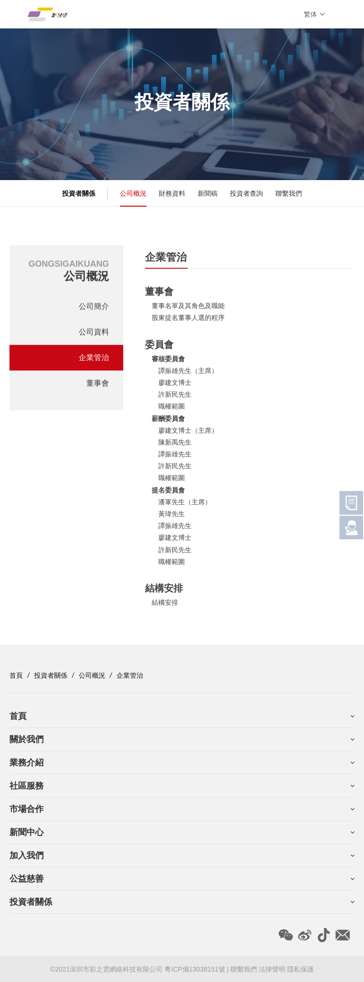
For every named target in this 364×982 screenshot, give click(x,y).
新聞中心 (26, 832)
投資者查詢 (246, 193)
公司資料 (94, 334)
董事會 (97, 385)
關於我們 (26, 739)
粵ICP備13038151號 (195, 969)
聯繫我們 (288, 193)
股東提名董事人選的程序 (188, 321)
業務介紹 (26, 762)
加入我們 (26, 855)
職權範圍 (171, 409)
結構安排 (165, 605)
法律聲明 (272, 969)
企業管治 (94, 359)
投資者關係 (50, 675)
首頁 (16, 675)
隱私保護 (300, 969)
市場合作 (26, 809)
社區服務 (26, 786)
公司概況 (133, 193)
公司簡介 (94, 308)
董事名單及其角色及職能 (188, 309)
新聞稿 (208, 193)
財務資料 (172, 193)
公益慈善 (26, 878)
